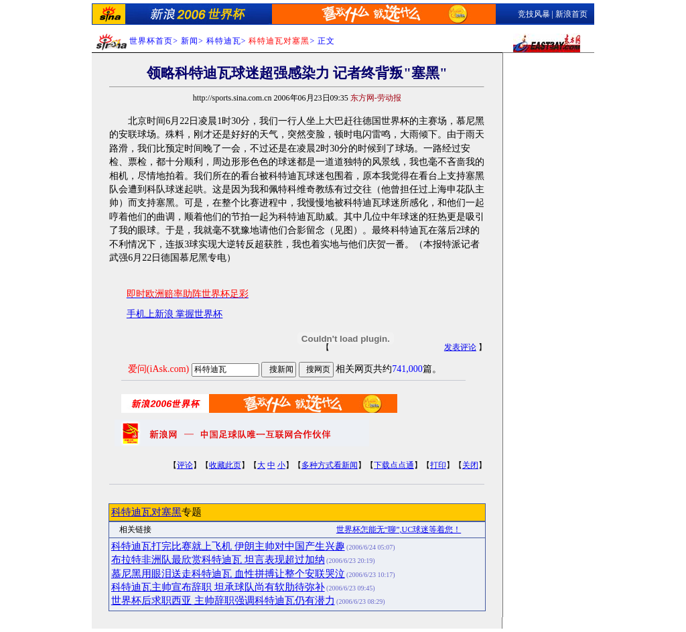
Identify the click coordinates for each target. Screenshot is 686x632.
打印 (438, 465)
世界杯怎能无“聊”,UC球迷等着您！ (398, 529)
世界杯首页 (151, 41)
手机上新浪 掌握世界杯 (175, 314)
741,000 (407, 369)
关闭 (470, 465)
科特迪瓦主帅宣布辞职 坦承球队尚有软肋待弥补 (218, 587)
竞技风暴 (534, 14)
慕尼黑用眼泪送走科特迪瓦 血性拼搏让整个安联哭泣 (228, 573)
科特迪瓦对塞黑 (146, 512)
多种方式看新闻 (329, 465)
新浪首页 (571, 14)
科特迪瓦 (223, 41)
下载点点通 (394, 465)
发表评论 (460, 347)
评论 (185, 465)
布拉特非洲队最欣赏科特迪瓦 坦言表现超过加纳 (218, 559)
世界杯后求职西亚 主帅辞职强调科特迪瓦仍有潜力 (223, 600)
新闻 (189, 41)
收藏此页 (225, 465)
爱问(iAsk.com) (158, 369)
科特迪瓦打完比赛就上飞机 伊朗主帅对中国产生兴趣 (228, 546)
